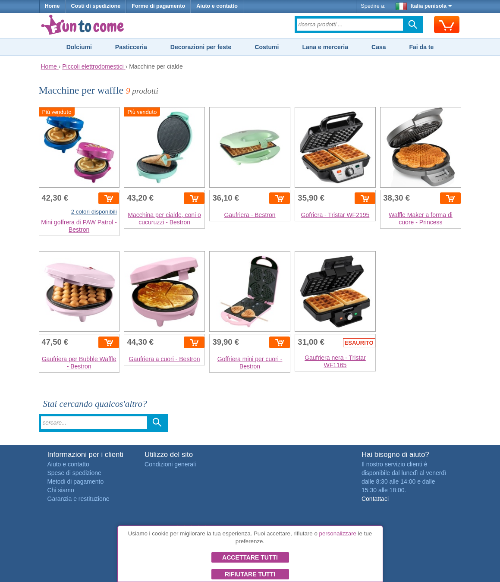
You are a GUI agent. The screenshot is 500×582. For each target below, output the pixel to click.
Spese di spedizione (74, 472)
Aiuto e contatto (217, 6)
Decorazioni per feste (201, 47)
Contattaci (375, 498)
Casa (378, 47)
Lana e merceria (325, 47)
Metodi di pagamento (75, 481)
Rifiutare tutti (250, 574)
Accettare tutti (250, 557)
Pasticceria (131, 47)
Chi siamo (60, 490)
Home (52, 6)
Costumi (267, 47)
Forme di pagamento (158, 6)
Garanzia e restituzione (78, 498)
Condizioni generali (170, 464)
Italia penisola (424, 6)
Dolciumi (79, 47)
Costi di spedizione (96, 6)
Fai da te (421, 47)
